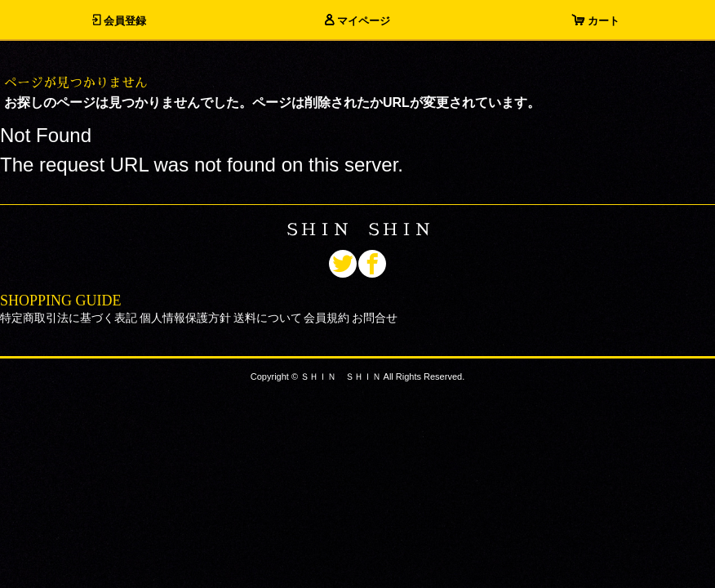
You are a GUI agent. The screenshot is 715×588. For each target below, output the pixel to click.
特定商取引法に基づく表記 (68, 317)
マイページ (357, 21)
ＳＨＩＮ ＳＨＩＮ (357, 229)
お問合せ (374, 317)
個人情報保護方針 (185, 317)
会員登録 (119, 21)
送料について (267, 317)
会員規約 (326, 317)
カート (596, 21)
